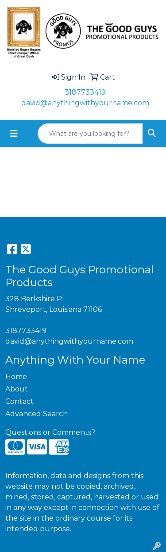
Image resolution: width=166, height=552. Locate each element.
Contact (19, 401)
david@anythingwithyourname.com (85, 103)
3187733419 (85, 92)
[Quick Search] (90, 133)
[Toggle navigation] (13, 133)
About (16, 389)
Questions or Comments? (50, 432)
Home (16, 376)
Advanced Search (36, 414)
